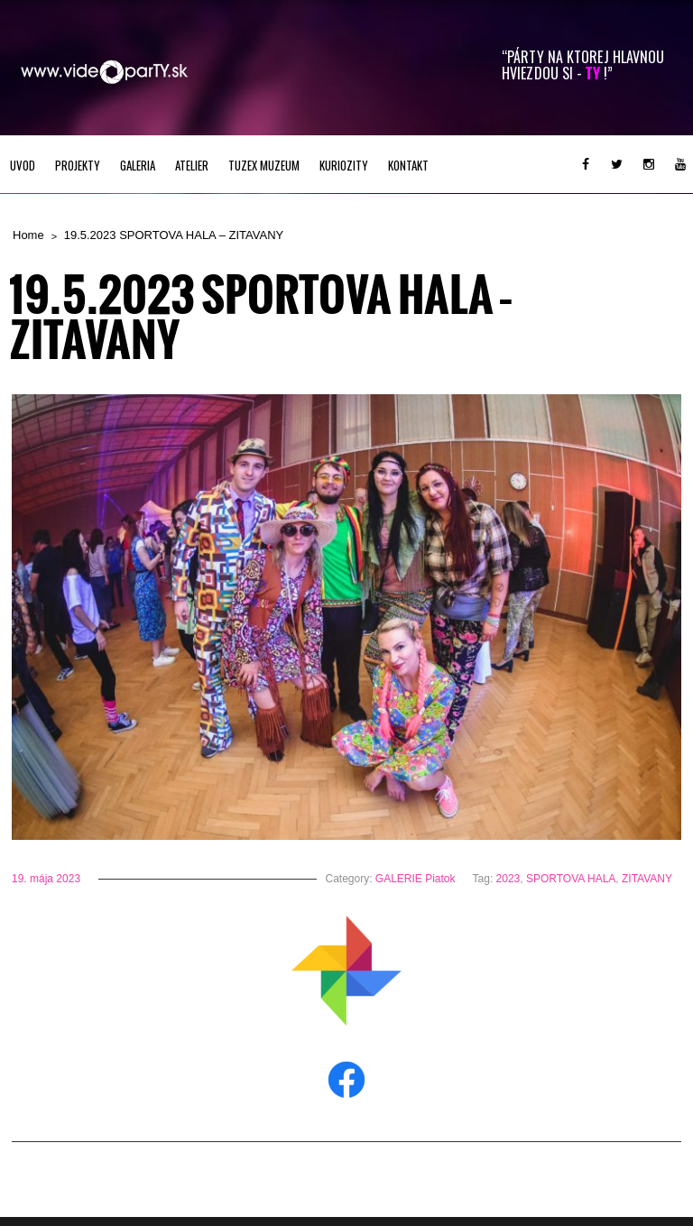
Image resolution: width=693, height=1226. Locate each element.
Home (28, 235)
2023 (508, 878)
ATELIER (191, 165)
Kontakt (408, 165)
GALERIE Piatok (415, 878)
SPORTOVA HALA (570, 878)
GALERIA (137, 165)
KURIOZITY (343, 165)
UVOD (22, 165)
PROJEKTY (77, 165)
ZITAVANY (647, 878)
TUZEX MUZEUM (264, 165)
